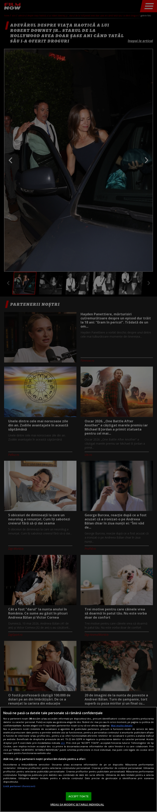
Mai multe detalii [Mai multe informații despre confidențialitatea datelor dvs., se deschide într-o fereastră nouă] (121, 725)
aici (63, 743)
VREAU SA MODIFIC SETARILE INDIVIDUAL (77, 804)
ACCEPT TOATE (78, 796)
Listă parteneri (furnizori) (19, 786)
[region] (78, 759)
